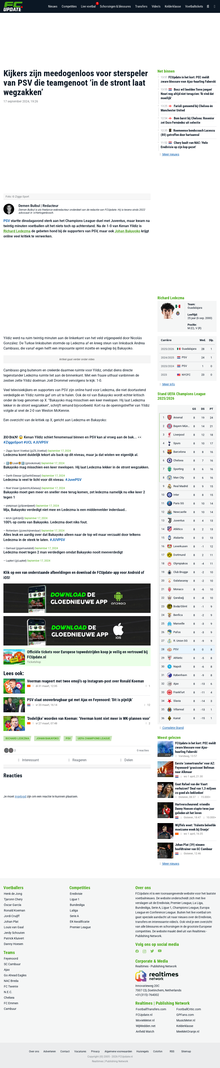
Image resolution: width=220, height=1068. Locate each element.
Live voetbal (88, 5)
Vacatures (80, 1051)
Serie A (74, 916)
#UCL (28, 431)
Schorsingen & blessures (115, 6)
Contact (65, 1051)
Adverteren (49, 1051)
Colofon (157, 1051)
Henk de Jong (13, 893)
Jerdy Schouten (14, 932)
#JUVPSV (40, 431)
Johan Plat (11, 921)
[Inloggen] (213, 6)
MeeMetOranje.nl (187, 1031)
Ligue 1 (74, 899)
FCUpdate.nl (143, 893)
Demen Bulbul (29, 195)
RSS (172, 1051)
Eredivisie (76, 893)
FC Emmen (11, 1003)
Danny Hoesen (13, 944)
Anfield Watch (145, 1031)
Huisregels (142, 1051)
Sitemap (186, 1051)
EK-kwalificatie (79, 921)
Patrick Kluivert (14, 938)
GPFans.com (185, 1014)
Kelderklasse (173, 6)
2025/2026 (167, 349)
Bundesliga (77, 905)
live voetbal (198, 912)
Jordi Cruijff (12, 916)
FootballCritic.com (188, 1009)
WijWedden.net (146, 1026)
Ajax (7, 969)
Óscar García (12, 905)
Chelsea (9, 997)
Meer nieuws (169, 154)
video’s (173, 922)
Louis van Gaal (14, 927)
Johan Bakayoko (127, 220)
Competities (69, 6)
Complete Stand (171, 727)
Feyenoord (11, 958)
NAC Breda (11, 981)
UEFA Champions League (94, 727)
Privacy (95, 1051)
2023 (164, 374)
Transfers (141, 6)
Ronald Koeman (14, 910)
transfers (141, 922)
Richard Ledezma (17, 220)
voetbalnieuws (145, 898)
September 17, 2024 (59, 439)
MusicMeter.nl (185, 1020)
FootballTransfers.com (151, 1009)
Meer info (167, 384)
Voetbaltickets (194, 6)
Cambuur (10, 1008)
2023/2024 (167, 366)
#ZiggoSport (13, 431)
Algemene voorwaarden (118, 1051)
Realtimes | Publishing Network (110, 1061)
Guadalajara (195, 307)
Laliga (74, 910)
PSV (6, 210)
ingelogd (20, 785)
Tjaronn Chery (13, 899)
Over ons (34, 1051)
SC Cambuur (12, 964)
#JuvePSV (73, 469)
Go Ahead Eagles (15, 975)
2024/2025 (167, 357)
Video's (156, 6)
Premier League (80, 927)
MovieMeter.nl (145, 1020)
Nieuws (52, 6)
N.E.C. (8, 992)
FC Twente (11, 986)
